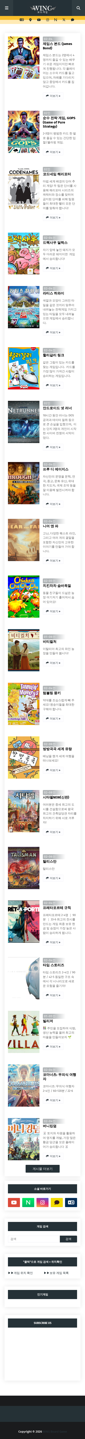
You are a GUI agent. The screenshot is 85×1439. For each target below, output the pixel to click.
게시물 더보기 (43, 1169)
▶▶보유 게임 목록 (56, 1273)
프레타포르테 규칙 (57, 908)
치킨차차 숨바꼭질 (57, 586)
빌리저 (48, 1021)
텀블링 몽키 (52, 693)
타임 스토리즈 (53, 965)
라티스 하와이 (53, 293)
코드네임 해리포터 (57, 174)
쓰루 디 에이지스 (55, 469)
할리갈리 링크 (53, 355)
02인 (47, 113)
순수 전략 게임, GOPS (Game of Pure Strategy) (59, 122)
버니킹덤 (49, 1126)
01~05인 (50, 1016)
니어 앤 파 (50, 526)
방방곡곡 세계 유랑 (57, 749)
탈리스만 (49, 861)
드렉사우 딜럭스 (55, 243)
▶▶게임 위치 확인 (20, 1273)
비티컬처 (49, 642)
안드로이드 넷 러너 (57, 408)
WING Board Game (55, 1431)
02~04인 (50, 237)
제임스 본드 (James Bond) (57, 46)
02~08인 (50, 792)
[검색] (34, 1239)
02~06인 (50, 744)
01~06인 (50, 636)
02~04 (48, 39)
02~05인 (50, 581)
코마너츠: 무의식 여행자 (59, 1077)
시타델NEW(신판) (56, 797)
